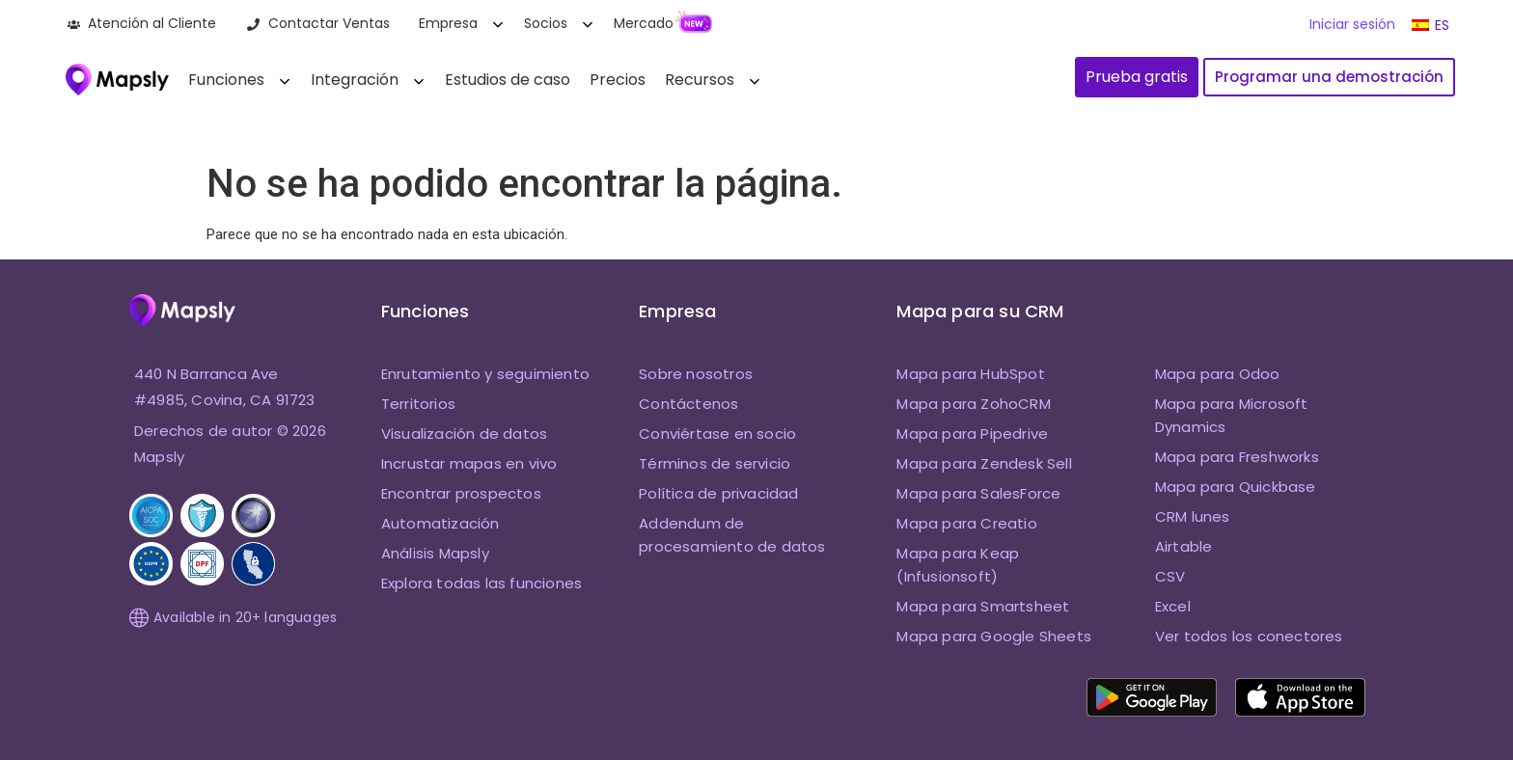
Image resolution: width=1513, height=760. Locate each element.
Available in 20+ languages (233, 617)
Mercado (644, 23)
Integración (355, 79)
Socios (545, 23)
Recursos (699, 79)
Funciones (226, 79)
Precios (618, 79)
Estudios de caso (507, 79)
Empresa (448, 23)
